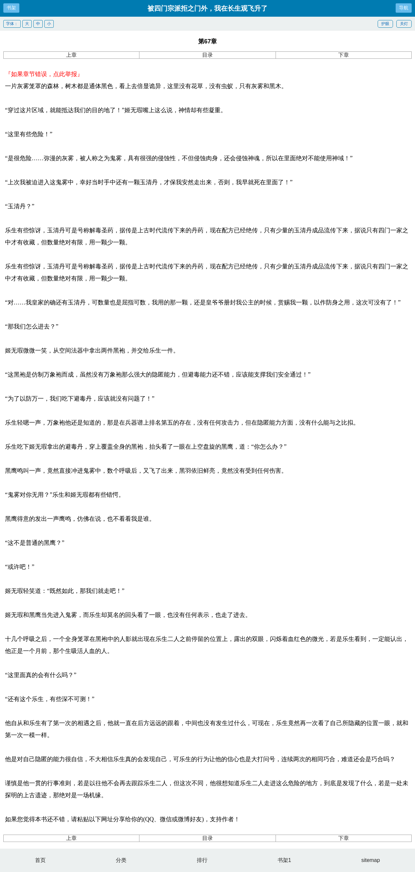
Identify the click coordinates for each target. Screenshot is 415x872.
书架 (11, 7)
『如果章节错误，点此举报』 (44, 74)
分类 (121, 860)
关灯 (404, 23)
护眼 (385, 23)
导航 (403, 7)
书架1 (284, 860)
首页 (40, 860)
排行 (202, 860)
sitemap (370, 860)
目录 (207, 55)
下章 (343, 55)
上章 (71, 55)
